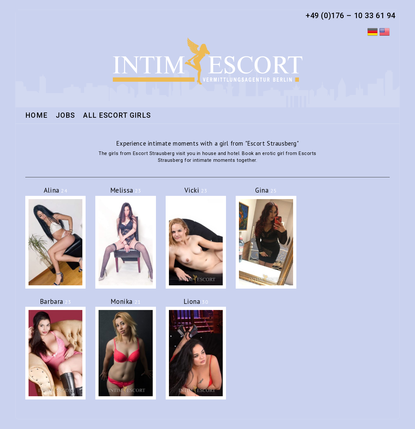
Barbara (55, 301)
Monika (125, 301)
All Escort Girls (117, 115)
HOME (36, 115)
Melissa (125, 190)
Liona (196, 301)
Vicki (196, 190)
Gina (266, 190)
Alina (55, 190)
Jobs (65, 115)
